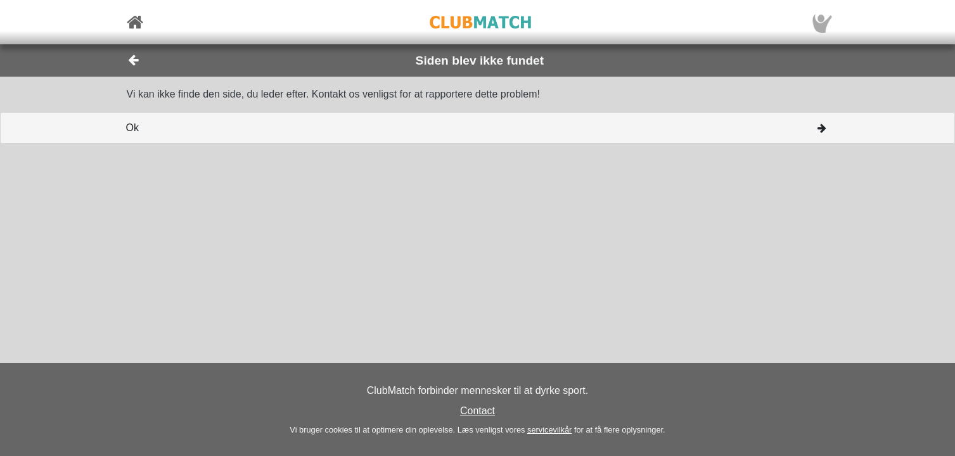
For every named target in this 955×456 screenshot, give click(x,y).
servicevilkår (549, 429)
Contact (477, 410)
